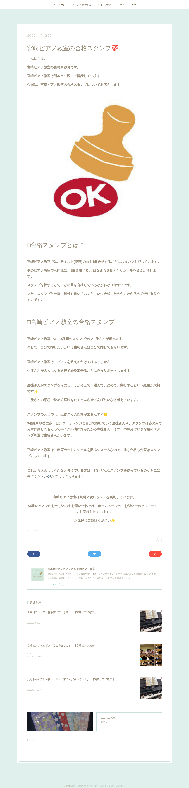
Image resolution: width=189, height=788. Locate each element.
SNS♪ (134, 4)
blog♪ (121, 4)
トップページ (58, 4)
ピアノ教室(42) (33, 531)
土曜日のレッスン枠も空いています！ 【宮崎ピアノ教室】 (62, 612)
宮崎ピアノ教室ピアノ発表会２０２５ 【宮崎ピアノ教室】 (62, 645)
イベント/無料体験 (82, 4)
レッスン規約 (104, 4)
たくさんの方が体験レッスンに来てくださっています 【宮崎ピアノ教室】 (71, 679)
